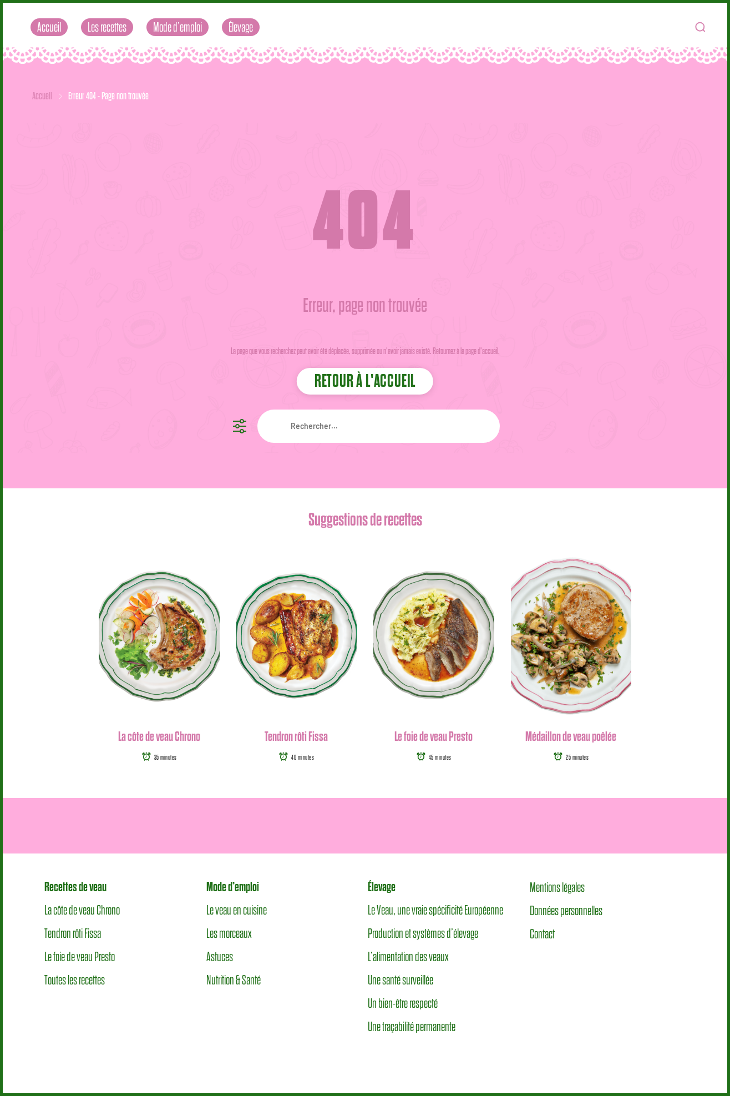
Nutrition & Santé (233, 980)
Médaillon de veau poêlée (570, 736)
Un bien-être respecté (403, 1003)
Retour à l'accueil (365, 380)
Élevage (241, 27)
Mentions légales (557, 886)
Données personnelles (566, 910)
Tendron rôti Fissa (296, 736)
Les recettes (107, 27)
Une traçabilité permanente (411, 1026)
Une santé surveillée (400, 980)
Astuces (219, 956)
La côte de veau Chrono (159, 736)
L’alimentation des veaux (408, 956)
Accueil (49, 27)
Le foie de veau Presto (433, 736)
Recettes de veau (75, 886)
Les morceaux (229, 933)
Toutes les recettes (74, 980)
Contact (542, 933)
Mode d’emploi (177, 27)
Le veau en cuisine (236, 910)
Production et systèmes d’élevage (423, 933)
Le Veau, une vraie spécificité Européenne (435, 910)
